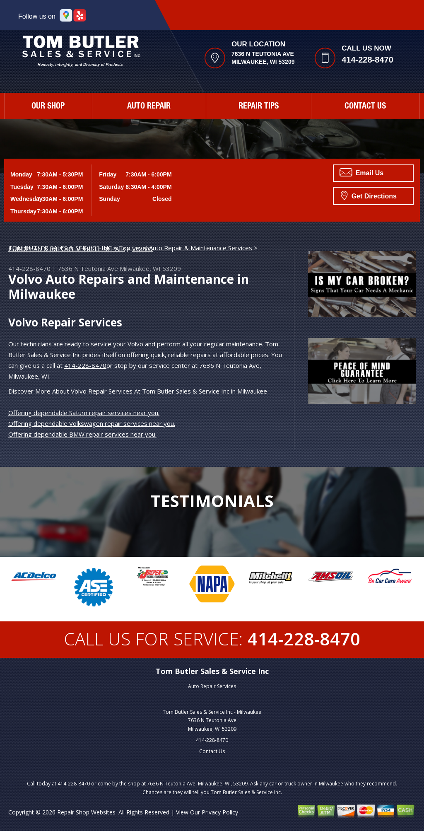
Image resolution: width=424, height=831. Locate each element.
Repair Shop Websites (86, 812)
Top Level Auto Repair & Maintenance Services (185, 248)
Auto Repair (149, 107)
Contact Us (365, 107)
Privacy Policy (220, 812)
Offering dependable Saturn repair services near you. (83, 412)
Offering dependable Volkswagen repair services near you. (91, 423)
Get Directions (369, 195)
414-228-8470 (367, 59)
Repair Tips (258, 107)
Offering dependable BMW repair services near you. (82, 434)
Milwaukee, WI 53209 (150, 268)
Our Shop (48, 107)
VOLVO (142, 248)
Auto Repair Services (212, 686)
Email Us (361, 172)
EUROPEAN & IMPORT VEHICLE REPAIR (66, 248)
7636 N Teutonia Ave (88, 268)
